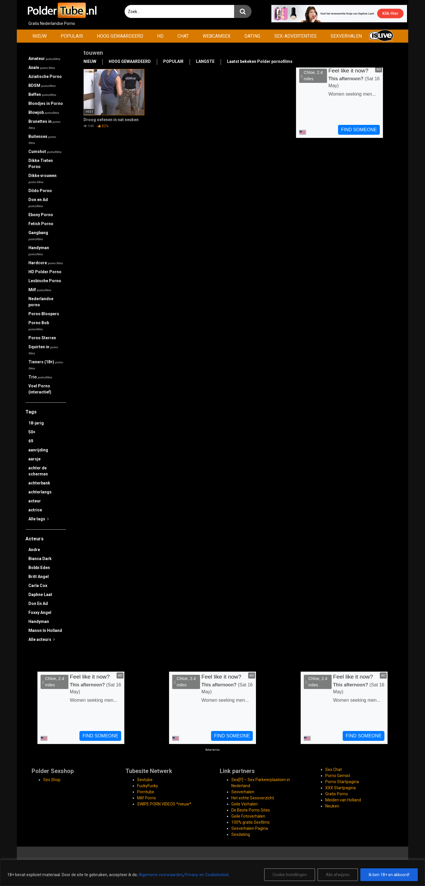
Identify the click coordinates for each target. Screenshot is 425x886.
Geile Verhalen (244, 804)
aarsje (34, 459)
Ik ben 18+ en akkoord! (389, 874)
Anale (41, 67)
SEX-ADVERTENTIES (295, 36)
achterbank (39, 483)
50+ (31, 432)
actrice (35, 510)
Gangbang (38, 235)
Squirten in (43, 349)
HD (160, 36)
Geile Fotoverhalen (248, 816)
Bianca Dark (40, 558)
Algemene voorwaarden (161, 874)
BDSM (41, 85)
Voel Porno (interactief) (39, 389)
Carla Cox (37, 585)
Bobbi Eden (39, 567)
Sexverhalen (242, 792)
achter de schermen (38, 471)
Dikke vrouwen (42, 178)
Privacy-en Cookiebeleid (206, 874)
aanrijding (38, 450)
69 (30, 441)
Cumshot (44, 151)
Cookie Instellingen (290, 874)
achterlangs (40, 492)
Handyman (38, 250)
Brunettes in (44, 124)
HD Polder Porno (44, 271)
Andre (34, 549)
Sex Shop (52, 779)
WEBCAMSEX (216, 36)
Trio (40, 377)
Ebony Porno (40, 214)
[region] (212, 873)
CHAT (183, 36)
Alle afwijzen (338, 874)
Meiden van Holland (343, 800)
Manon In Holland (45, 630)
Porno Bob (38, 325)
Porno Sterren (42, 338)
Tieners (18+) (45, 365)
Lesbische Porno (44, 280)
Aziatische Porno (45, 76)
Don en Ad (38, 202)
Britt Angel (38, 576)
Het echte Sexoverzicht (252, 798)
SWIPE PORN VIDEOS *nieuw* (164, 804)
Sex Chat (333, 769)
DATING (252, 36)
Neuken (332, 806)
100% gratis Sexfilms (250, 822)
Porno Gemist (337, 775)
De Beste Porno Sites (250, 810)
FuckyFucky (147, 785)
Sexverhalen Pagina (249, 828)
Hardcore (45, 262)
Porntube (145, 792)
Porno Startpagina (342, 781)
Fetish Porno (40, 223)
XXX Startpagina (340, 787)
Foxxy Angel (39, 612)
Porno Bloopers (43, 313)
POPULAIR (72, 36)
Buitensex (42, 139)
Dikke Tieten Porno (40, 163)
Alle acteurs (41, 639)
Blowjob (43, 112)
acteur (34, 501)
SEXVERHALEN (346, 36)
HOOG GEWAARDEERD (120, 36)
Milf (39, 289)
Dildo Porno (40, 190)
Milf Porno (146, 798)
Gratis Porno (336, 794)
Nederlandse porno (40, 301)
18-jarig (36, 423)
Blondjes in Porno (45, 103)
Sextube (144, 779)
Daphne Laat (40, 594)
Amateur (44, 58)
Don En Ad (38, 603)
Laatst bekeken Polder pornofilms (260, 61)
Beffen (42, 94)
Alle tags (38, 519)
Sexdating (240, 834)
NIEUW (39, 36)
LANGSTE (205, 61)
